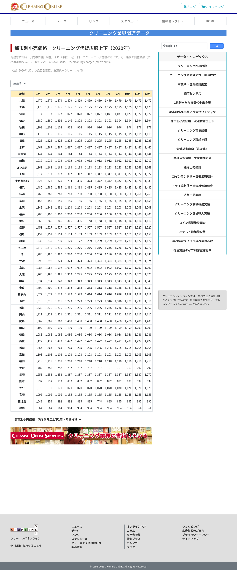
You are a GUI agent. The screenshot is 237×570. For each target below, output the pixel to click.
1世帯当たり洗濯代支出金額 (192, 102)
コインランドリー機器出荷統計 (192, 176)
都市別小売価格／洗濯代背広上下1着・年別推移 (47, 419)
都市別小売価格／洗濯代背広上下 (192, 121)
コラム (131, 530)
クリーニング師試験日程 (86, 543)
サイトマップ (190, 539)
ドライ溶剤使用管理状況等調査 (192, 186)
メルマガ (132, 543)
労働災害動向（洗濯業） (192, 149)
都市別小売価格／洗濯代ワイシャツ (192, 112)
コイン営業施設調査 (192, 223)
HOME (210, 21)
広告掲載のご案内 (193, 530)
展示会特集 (133, 535)
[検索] (184, 46)
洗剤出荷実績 (192, 195)
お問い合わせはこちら (26, 545)
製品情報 (76, 547)
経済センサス (192, 93)
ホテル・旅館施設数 (192, 232)
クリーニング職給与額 (192, 139)
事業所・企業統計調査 (192, 84)
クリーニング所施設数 (192, 66)
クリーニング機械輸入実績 (192, 213)
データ (61, 21)
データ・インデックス (192, 56)
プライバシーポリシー (196, 535)
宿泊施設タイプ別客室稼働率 (193, 250)
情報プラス (133, 539)
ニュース (28, 21)
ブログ (190, 6)
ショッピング (213, 6)
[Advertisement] (118, 485)
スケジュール (130, 21)
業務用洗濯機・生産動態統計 (193, 158)
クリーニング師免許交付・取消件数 (192, 75)
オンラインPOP (136, 526)
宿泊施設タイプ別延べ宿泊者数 (192, 241)
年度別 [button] (18, 83)
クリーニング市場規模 (192, 130)
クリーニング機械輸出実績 (192, 204)
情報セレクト (171, 21)
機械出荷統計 (192, 167)
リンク (93, 21)
